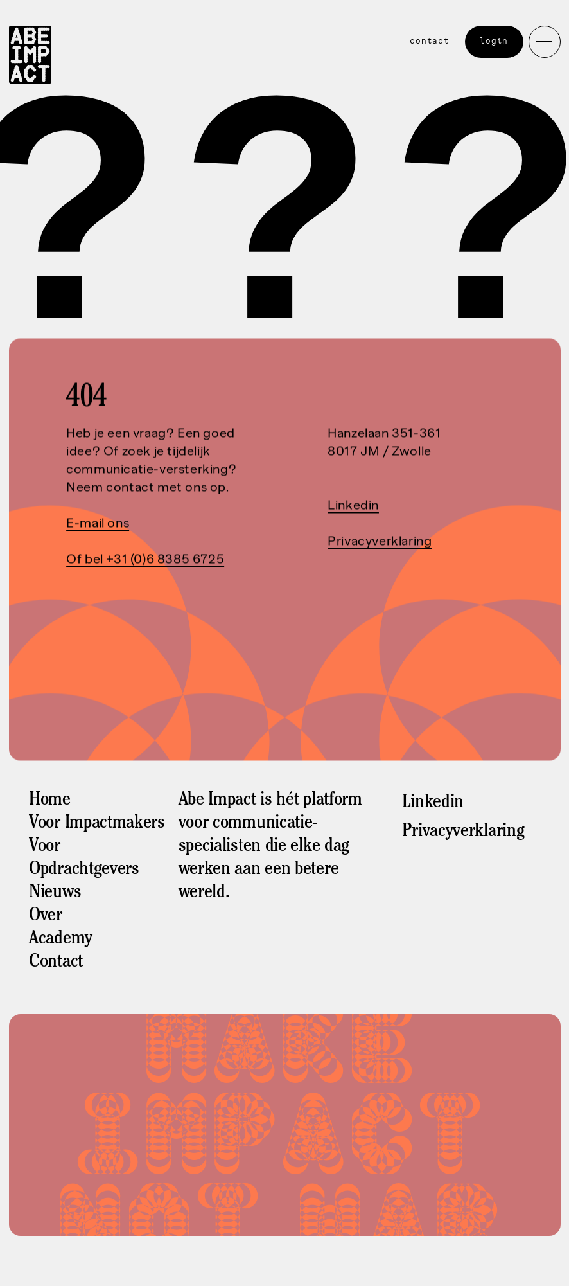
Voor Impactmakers (97, 824)
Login (494, 41)
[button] (545, 42)
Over (45, 916)
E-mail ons (97, 523)
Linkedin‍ (353, 505)
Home (50, 800)
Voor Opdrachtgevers (84, 858)
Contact (429, 41)
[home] (30, 56)
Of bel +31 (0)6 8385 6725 (145, 559)
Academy (60, 939)
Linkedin (433, 803)
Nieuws (55, 893)
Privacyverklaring (380, 541)
